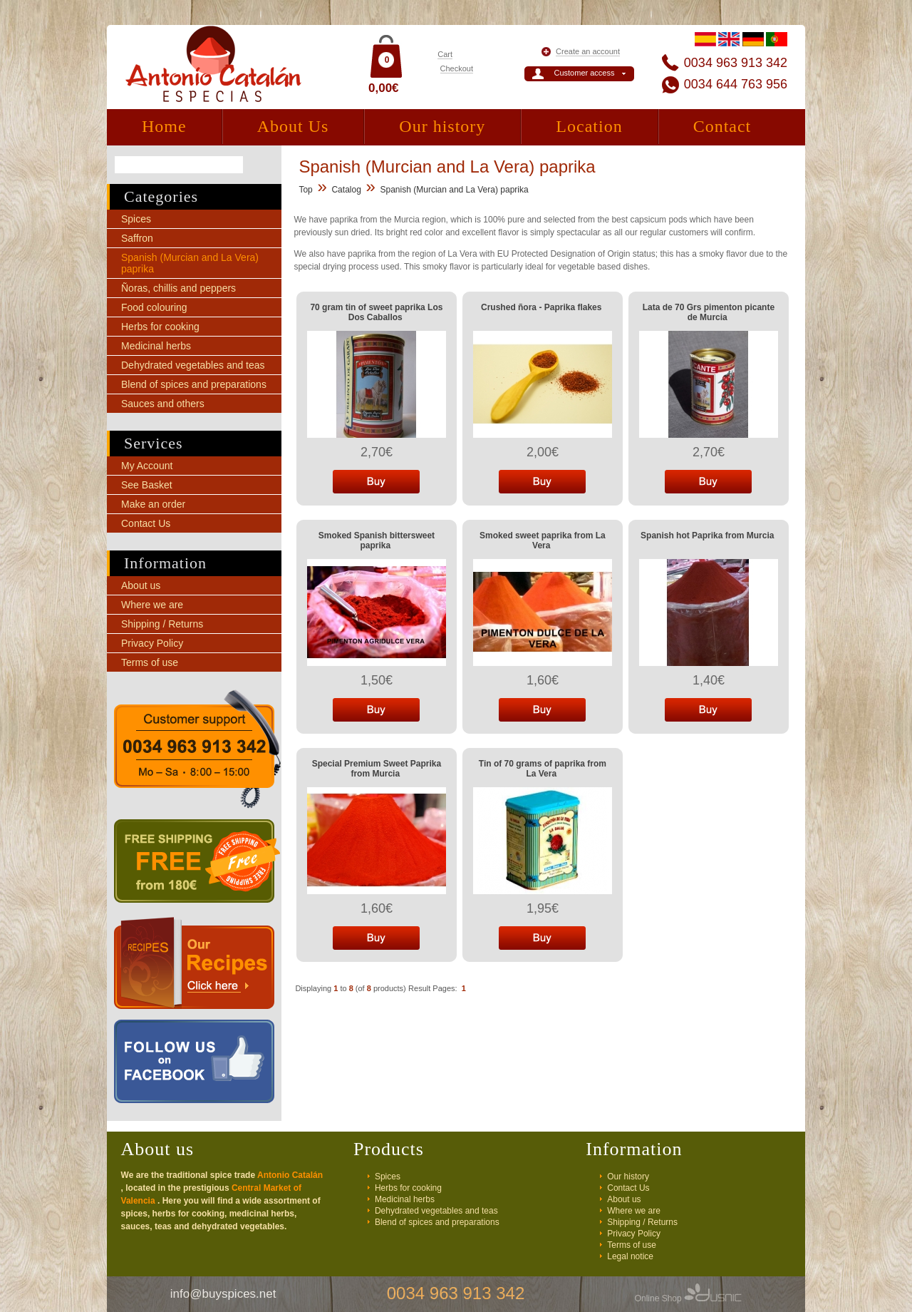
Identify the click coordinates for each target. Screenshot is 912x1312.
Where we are (152, 604)
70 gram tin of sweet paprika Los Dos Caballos (376, 312)
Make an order (153, 504)
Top (305, 190)
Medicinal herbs (156, 346)
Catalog (346, 190)
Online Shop (688, 1298)
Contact (722, 126)
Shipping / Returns (162, 624)
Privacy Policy (152, 643)
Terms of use (149, 662)
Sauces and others (162, 403)
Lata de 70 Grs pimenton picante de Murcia (708, 312)
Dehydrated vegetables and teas (193, 365)
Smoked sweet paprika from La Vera (543, 540)
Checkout (456, 68)
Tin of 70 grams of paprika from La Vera (542, 769)
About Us (293, 126)
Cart (444, 54)
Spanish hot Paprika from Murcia (707, 535)
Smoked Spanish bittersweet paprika (376, 540)
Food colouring (154, 307)
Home (164, 126)
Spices (136, 219)
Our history (442, 126)
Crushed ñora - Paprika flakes (541, 307)
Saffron (137, 238)
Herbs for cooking (160, 326)
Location (589, 126)
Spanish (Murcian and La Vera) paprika (454, 190)
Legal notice (630, 1256)
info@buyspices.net (223, 1294)
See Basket (146, 485)
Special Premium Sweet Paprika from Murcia (376, 769)
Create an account (588, 51)
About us (140, 585)
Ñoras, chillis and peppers (178, 288)
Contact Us (145, 523)
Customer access (584, 72)
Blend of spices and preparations (193, 384)
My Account (146, 465)
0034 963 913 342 (735, 63)
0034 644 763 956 (735, 84)
